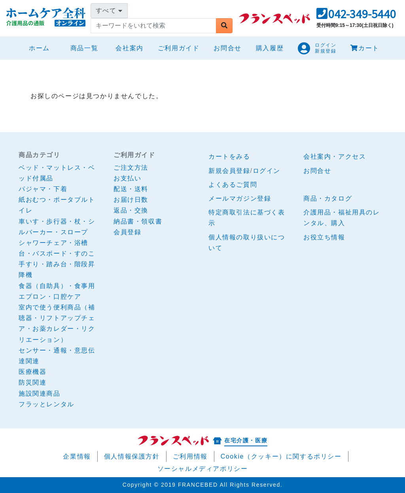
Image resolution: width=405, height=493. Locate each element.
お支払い (127, 178)
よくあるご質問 (232, 184)
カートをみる (229, 156)
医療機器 (32, 371)
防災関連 (32, 382)
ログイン (266, 170)
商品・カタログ (327, 198)
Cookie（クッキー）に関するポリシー (281, 456)
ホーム (42, 46)
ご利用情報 (190, 456)
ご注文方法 (131, 167)
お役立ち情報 (324, 237)
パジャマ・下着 (43, 189)
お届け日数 (131, 199)
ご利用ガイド (179, 48)
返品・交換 (131, 210)
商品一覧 (84, 48)
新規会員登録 (229, 170)
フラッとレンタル (46, 404)
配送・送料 (131, 189)
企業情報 (77, 456)
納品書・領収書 (138, 221)
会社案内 (129, 48)
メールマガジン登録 (239, 198)
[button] (356, 16)
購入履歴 (270, 48)
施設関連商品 (40, 393)
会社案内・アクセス (334, 156)
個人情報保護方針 (132, 456)
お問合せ (227, 48)
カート (364, 48)
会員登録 (127, 232)
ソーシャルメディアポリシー (202, 468)
